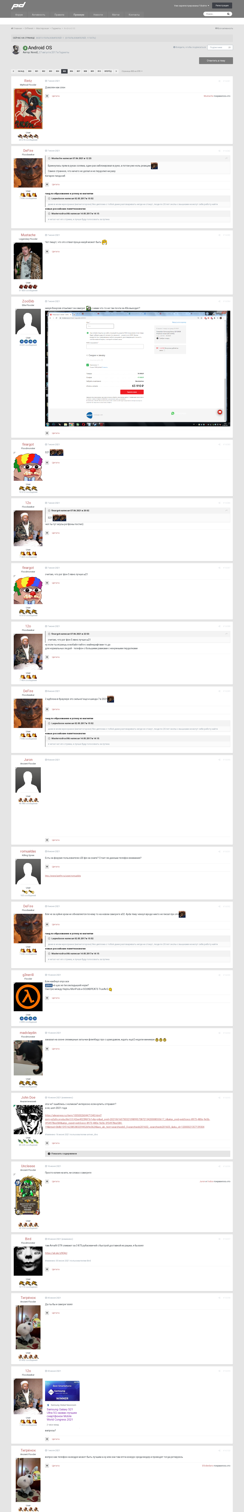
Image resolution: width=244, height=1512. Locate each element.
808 (85, 71)
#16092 (226, 906)
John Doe (28, 1097)
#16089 (226, 691)
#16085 (226, 444)
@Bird (49, 985)
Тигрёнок (28, 1298)
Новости (98, 14)
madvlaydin (28, 1033)
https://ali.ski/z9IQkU (56, 1253)
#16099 (226, 1371)
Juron (28, 760)
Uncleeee (28, 1166)
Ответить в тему (216, 60)
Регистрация (222, 5)
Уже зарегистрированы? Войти (191, 5)
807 (78, 71)
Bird (28, 1239)
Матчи (115, 14)
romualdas (28, 851)
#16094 (226, 1033)
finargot (28, 444)
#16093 (226, 975)
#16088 (226, 626)
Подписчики (216, 47)
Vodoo (210, 1181)
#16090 (226, 759)
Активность (38, 14)
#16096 (226, 1166)
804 (57, 71)
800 (29, 71)
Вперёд (108, 71)
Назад (21, 71)
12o (28, 503)
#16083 (226, 235)
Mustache (208, 96)
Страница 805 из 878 (132, 71)
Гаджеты (64, 52)
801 (36, 71)
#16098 (226, 1298)
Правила (59, 14)
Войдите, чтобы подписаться (191, 47)
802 (43, 71)
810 (99, 71)
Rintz (28, 81)
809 (92, 71)
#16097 (226, 1239)
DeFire (28, 151)
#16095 (226, 1097)
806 (71, 71)
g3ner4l (28, 975)
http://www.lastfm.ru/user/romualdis (63, 876)
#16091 (226, 851)
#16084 (226, 301)
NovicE (34, 52)
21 (230, 47)
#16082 (226, 151)
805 (64, 71)
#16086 (226, 503)
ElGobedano (207, 1466)
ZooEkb (28, 301)
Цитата (55, 96)
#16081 (226, 81)
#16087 (226, 568)
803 (50, 71)
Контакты (134, 14)
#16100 (226, 1450)
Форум (19, 14)
